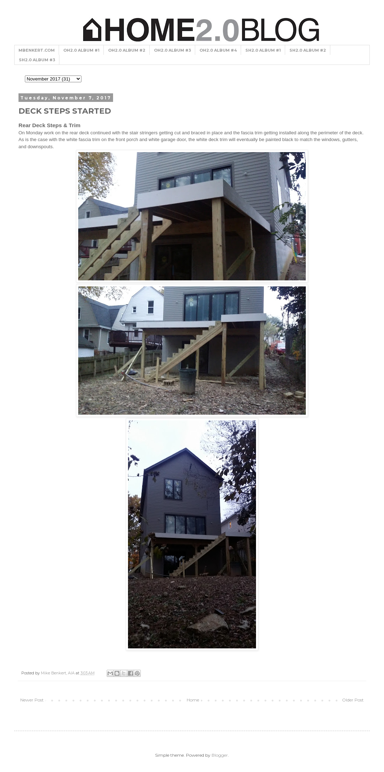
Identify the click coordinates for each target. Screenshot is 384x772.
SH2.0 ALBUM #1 (263, 50)
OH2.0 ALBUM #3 (172, 50)
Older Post (353, 700)
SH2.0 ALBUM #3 (37, 59)
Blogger (220, 755)
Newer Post (32, 700)
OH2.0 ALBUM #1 (81, 50)
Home (193, 700)
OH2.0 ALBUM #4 (218, 50)
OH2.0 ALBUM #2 (126, 50)
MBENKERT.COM (36, 50)
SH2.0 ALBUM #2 (307, 50)
